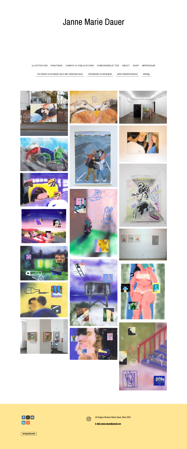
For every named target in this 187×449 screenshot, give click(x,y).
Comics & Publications (80, 65)
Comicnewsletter (108, 65)
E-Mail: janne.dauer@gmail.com (108, 423)
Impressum (148, 65)
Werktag (146, 74)
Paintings (57, 65)
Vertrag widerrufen (28, 434)
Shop (136, 65)
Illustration (40, 65)
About (126, 65)
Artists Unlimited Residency (127, 74)
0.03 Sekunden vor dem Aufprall (100, 74)
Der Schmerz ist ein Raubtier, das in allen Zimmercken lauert (60, 74)
